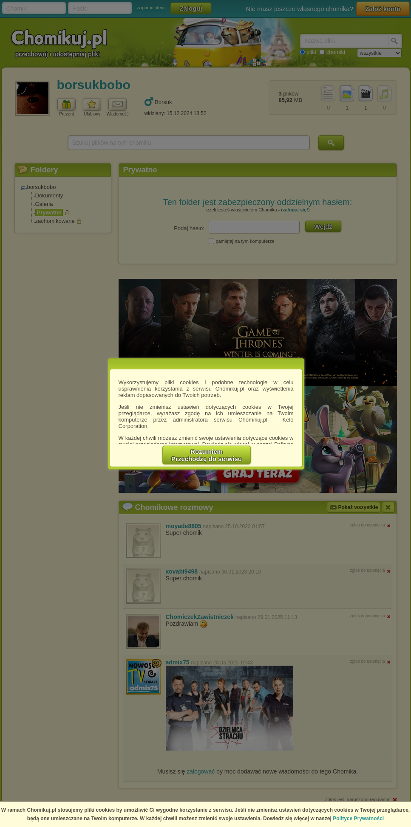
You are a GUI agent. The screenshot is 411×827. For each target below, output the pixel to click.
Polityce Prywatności (358, 818)
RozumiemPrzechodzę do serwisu (206, 455)
